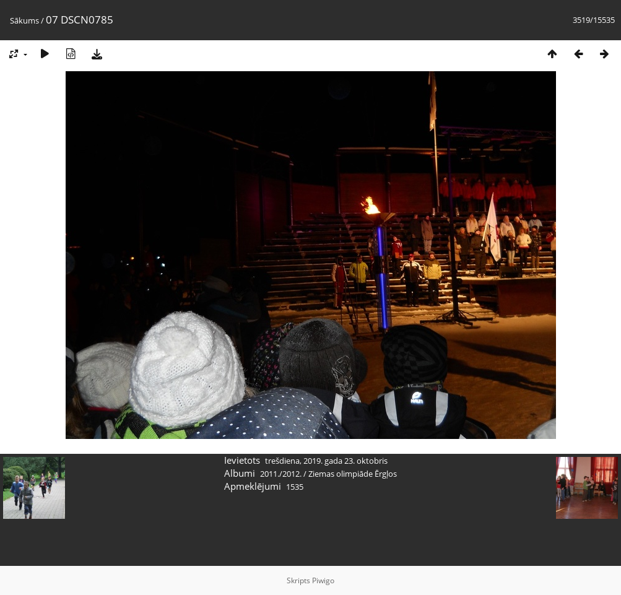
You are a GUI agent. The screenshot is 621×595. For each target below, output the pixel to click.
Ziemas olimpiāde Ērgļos (352, 473)
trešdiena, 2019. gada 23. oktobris (326, 460)
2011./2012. (281, 473)
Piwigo (323, 580)
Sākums (24, 20)
